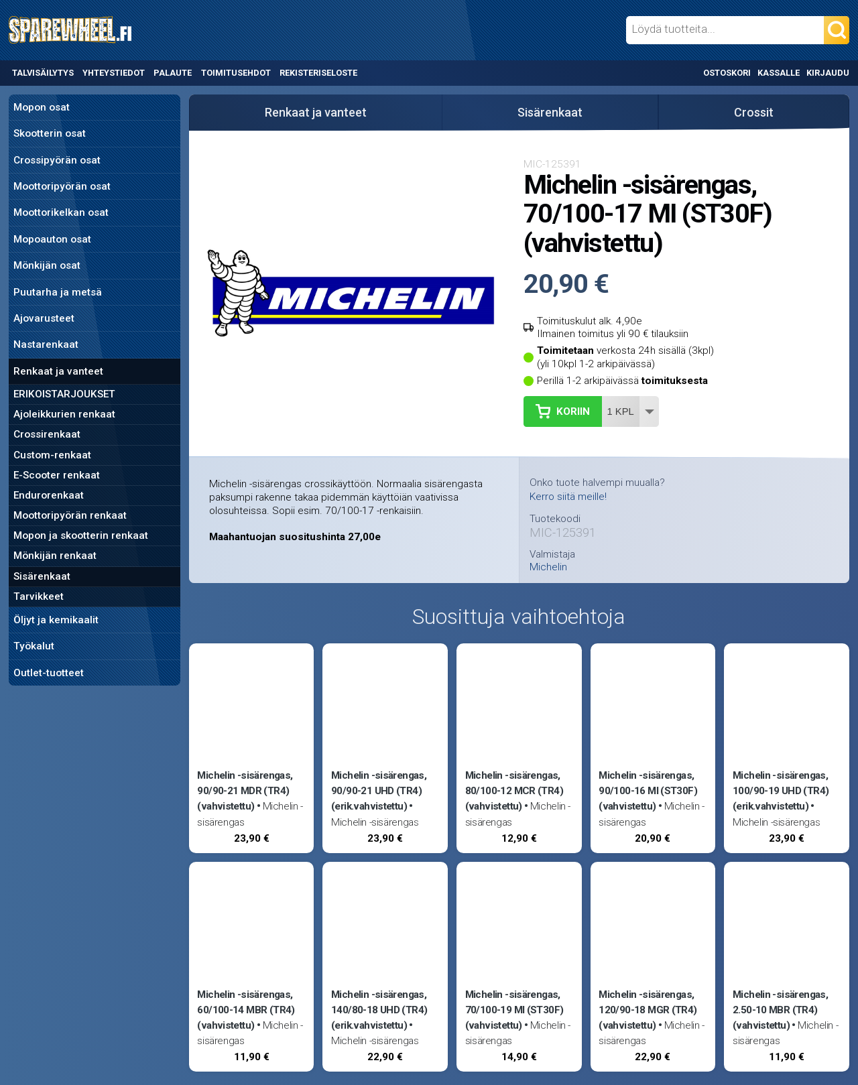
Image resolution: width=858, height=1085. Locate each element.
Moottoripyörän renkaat (70, 515)
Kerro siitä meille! (568, 497)
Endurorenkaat (48, 495)
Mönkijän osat (46, 265)
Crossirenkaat (46, 434)
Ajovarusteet (43, 318)
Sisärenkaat (41, 576)
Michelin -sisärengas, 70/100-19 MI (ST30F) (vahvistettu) (514, 1009)
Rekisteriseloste (318, 73)
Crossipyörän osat (57, 160)
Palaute (173, 73)
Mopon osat (41, 107)
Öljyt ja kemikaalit (56, 620)
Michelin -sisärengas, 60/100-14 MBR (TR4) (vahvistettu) (245, 1009)
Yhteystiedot (113, 73)
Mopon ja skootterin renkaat (80, 535)
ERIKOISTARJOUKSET (64, 394)
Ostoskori (727, 73)
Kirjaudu (827, 73)
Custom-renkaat (52, 455)
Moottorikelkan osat (61, 212)
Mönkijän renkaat (55, 556)
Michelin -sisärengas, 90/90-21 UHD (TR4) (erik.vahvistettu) (378, 790)
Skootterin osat (49, 133)
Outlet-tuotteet (48, 673)
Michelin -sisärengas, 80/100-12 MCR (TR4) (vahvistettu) (514, 790)
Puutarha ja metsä (57, 292)
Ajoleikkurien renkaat (64, 414)
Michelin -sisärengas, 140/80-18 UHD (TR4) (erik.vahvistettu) (379, 1009)
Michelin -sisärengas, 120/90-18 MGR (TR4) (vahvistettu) (647, 1009)
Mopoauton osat (52, 239)
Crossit (754, 112)
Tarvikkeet (38, 596)
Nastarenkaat (45, 344)
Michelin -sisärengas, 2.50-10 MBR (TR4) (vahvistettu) (780, 1009)
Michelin (548, 567)
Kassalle (778, 73)
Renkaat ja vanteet (58, 371)
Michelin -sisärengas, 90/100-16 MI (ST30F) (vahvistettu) (648, 790)
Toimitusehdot (236, 73)
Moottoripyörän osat (62, 186)
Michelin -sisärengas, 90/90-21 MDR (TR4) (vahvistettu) (244, 790)
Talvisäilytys (43, 73)
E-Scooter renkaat (56, 475)
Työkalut (33, 646)
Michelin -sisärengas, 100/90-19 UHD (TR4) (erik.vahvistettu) (781, 790)
